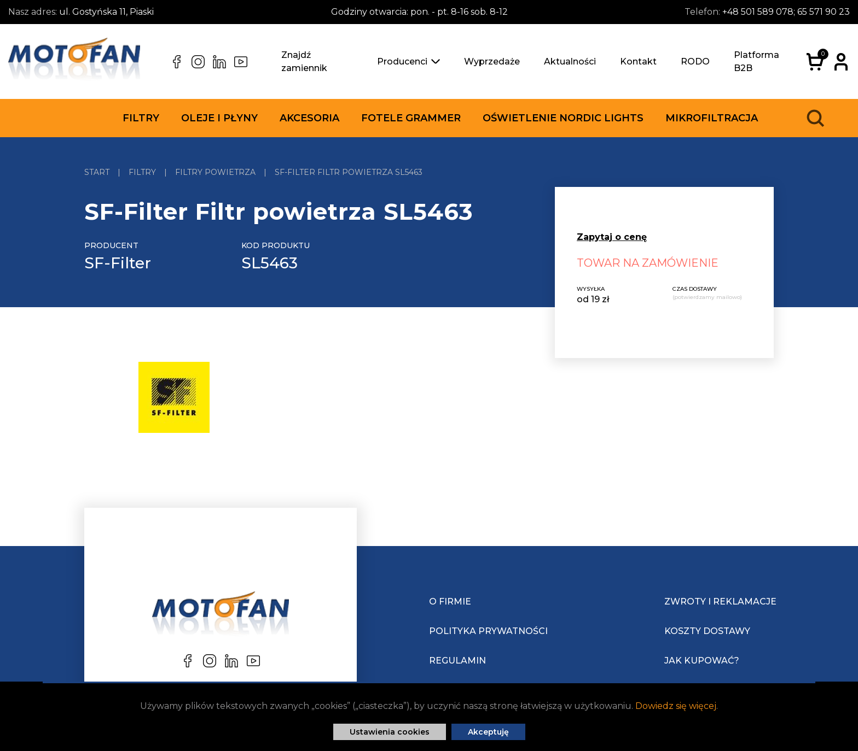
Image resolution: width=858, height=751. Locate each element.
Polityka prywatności (488, 631)
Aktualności (570, 61)
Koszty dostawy (707, 631)
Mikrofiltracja (711, 118)
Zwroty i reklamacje (720, 601)
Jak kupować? (701, 660)
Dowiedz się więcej (675, 706)
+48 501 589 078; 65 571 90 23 (786, 12)
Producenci (408, 61)
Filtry (141, 118)
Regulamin (457, 660)
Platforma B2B (756, 61)
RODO (695, 61)
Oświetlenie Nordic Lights (563, 118)
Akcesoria (309, 118)
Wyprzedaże (492, 61)
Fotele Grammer (411, 118)
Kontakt (638, 61)
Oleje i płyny (219, 118)
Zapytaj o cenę (612, 237)
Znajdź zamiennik (304, 61)
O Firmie (450, 601)
